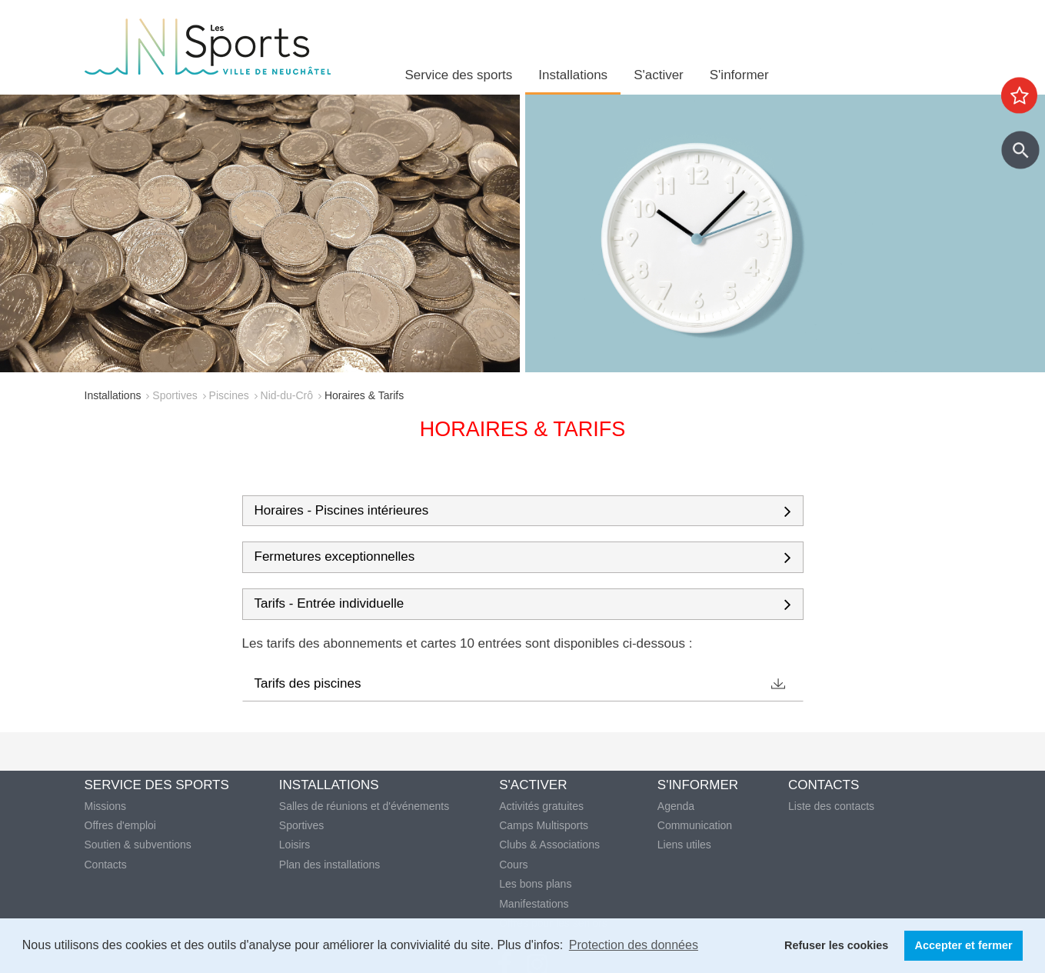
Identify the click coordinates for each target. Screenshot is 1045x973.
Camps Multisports (543, 825)
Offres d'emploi (120, 825)
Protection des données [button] (633, 944)
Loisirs (294, 844)
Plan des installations (330, 864)
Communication (694, 825)
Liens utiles (684, 844)
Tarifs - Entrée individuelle (329, 604)
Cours (513, 864)
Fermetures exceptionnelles (335, 557)
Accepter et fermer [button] (964, 945)
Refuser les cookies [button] (836, 945)
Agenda (675, 806)
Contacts (106, 864)
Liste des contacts (831, 806)
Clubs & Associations (549, 844)
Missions (105, 806)
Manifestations (533, 904)
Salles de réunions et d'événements (364, 806)
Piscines (229, 395)
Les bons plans (535, 884)
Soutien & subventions (138, 844)
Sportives (174, 395)
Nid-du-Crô (287, 395)
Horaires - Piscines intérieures (342, 511)
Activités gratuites (541, 806)
